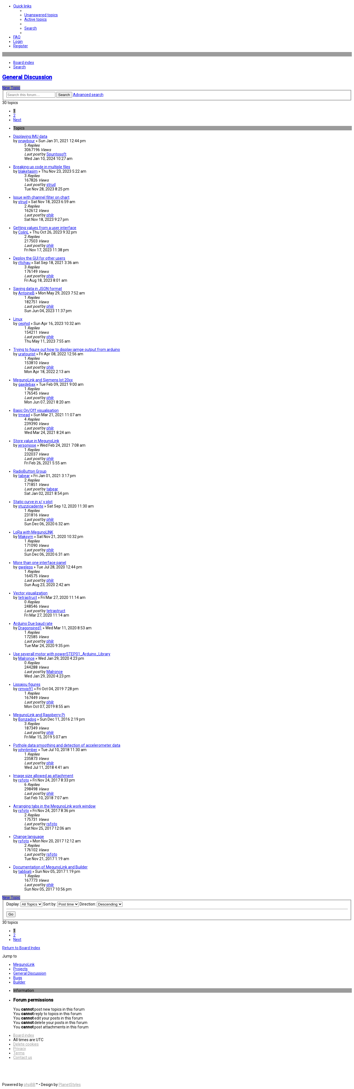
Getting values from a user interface (44, 228)
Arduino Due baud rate (33, 623)
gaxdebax (26, 384)
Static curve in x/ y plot (33, 502)
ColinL (23, 232)
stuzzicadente (30, 506)
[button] (17, 120)
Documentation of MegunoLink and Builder (50, 867)
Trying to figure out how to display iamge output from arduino (66, 349)
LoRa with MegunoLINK (33, 532)
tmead (24, 415)
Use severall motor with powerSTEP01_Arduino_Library (61, 654)
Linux (17, 319)
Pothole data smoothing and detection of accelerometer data (66, 745)
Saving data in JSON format (37, 288)
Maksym (25, 536)
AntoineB (26, 293)
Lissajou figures (26, 684)
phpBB (29, 1084)
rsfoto (23, 780)
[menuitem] (41, 15)
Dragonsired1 (30, 628)
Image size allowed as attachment (43, 776)
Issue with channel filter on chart (41, 197)
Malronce (26, 658)
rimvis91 (25, 689)
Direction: (101, 904)
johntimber (27, 749)
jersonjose (27, 445)
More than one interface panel (39, 562)
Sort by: (61, 904)
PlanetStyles (70, 1084)
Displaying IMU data (30, 136)
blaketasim (28, 171)
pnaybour (26, 141)
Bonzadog (27, 719)
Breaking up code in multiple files (41, 167)
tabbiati (25, 871)
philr (50, 215)
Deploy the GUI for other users (39, 258)
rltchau (24, 262)
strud (51, 184)
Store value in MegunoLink (36, 441)
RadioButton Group (29, 471)
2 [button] (14, 115)
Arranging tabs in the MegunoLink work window (54, 806)
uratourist (26, 354)
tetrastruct (27, 597)
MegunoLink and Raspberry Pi (39, 715)
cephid (24, 323)
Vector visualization (30, 593)
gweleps (25, 567)
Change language (28, 836)
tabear (24, 476)
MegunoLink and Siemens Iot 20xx (43, 380)
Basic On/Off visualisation (36, 410)
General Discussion (27, 77)
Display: (24, 904)
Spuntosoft (56, 154)
